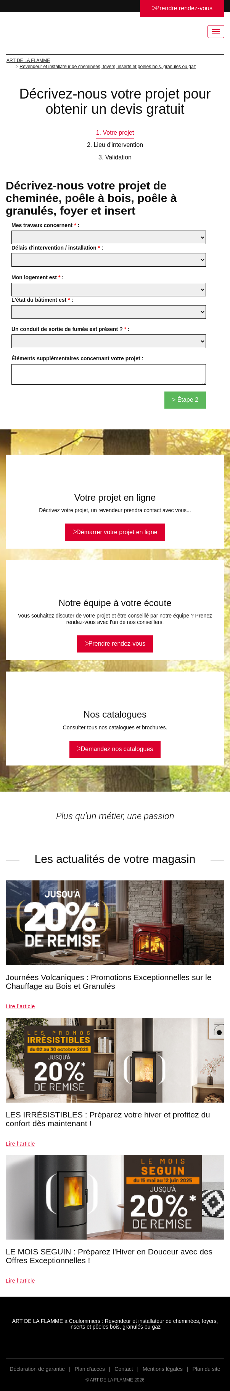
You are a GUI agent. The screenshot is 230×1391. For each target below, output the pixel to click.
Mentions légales (163, 1369)
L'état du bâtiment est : (42, 300)
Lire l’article (20, 1006)
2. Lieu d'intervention (115, 145)
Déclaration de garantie (37, 1369)
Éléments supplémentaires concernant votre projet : (77, 358)
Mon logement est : (37, 277)
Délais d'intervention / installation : (57, 248)
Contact (123, 1369)
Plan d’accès (90, 1369)
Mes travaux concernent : (45, 225)
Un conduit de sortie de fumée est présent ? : (70, 329)
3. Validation (115, 157)
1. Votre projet (115, 132)
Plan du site (206, 1369)
